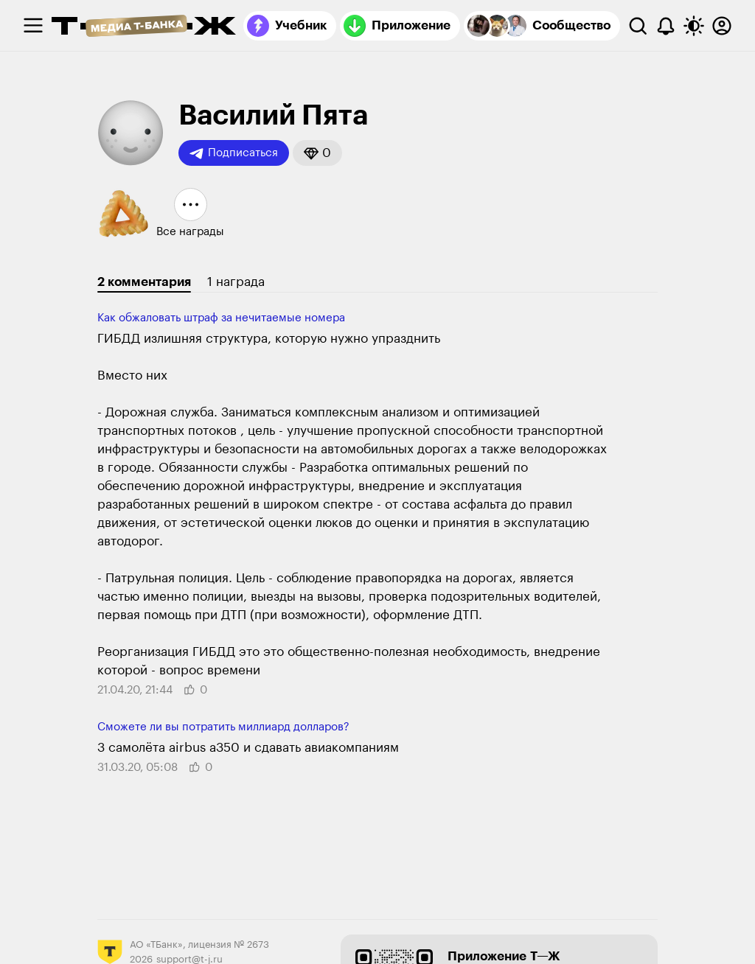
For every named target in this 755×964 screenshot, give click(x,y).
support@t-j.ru (189, 959)
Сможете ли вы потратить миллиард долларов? (223, 727)
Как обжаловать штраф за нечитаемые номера (221, 318)
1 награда (236, 282)
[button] (317, 153)
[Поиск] (638, 26)
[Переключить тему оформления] (694, 26)
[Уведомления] (666, 26)
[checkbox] (33, 26)
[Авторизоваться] (722, 26)
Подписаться (233, 153)
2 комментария (144, 282)
